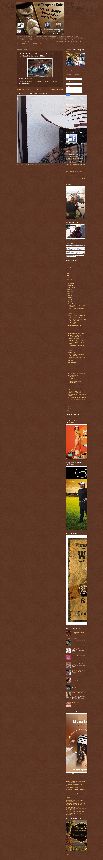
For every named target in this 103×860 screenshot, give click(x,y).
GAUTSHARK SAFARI (73, 352)
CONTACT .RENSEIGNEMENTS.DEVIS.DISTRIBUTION (77, 388)
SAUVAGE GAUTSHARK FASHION (75, 338)
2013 (68, 279)
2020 (68, 264)
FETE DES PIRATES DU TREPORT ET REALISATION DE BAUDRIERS (78, 679)
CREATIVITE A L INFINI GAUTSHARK (76, 373)
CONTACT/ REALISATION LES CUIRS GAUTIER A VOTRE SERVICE (78, 632)
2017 (68, 271)
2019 (68, 267)
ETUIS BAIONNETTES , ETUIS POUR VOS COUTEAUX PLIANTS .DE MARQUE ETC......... (75, 166)
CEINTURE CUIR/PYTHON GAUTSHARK (74, 376)
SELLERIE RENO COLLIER (74, 364)
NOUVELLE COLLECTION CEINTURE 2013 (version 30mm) (76, 400)
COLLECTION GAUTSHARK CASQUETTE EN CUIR (74, 336)
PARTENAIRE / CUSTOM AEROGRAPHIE (75, 811)
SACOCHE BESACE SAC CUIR (73, 173)
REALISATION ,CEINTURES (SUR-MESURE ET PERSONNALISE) (75, 328)
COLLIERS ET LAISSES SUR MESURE (76, 331)
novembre (70, 283)
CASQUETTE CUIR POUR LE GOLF (76, 333)
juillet (69, 291)
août (69, 289)
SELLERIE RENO (72, 362)
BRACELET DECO (76, 685)
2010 (68, 410)
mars (69, 299)
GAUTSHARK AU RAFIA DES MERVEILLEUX (74, 382)
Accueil (39, 89)
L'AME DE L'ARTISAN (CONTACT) (76, 649)
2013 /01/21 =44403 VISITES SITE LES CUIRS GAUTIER (76, 355)
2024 (68, 262)
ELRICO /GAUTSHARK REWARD (75, 384)
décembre (70, 281)
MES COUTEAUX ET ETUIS (72, 156)
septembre (70, 287)
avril (69, 297)
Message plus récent (23, 89)
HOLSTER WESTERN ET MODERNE (74, 175)
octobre (70, 285)
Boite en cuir (71, 369)
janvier (70, 303)
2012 (68, 406)
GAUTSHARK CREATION (71, 417)
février (69, 301)
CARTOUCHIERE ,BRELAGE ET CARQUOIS (75, 176)
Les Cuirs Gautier (75, 702)
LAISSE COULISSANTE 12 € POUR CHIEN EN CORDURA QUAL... (76, 309)
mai (69, 295)
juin (69, 293)
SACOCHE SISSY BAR (73, 367)
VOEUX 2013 (71, 403)
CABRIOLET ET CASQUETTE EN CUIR (76, 340)
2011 (68, 408)
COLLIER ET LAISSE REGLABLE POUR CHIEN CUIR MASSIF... (77, 320)
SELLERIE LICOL (72, 360)
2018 (68, 269)
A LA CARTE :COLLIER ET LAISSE (75, 317)
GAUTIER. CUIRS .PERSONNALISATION (73, 323)
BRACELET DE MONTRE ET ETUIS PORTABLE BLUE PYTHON (76, 392)
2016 (68, 273)
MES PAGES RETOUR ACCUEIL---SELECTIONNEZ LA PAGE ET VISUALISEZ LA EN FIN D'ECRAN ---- (75, 781)
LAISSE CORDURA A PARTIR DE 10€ (76, 315)
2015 (68, 275)
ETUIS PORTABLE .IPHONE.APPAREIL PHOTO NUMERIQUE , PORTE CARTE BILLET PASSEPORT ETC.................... (74, 170)
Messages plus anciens (56, 89)
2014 (68, 277)
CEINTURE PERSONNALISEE (74, 325)
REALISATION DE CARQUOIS (74, 371)
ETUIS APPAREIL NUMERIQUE (79, 655)
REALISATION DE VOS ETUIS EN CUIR (77, 397)
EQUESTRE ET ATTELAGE (72, 154)
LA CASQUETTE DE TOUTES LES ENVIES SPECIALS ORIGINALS (78, 671)
